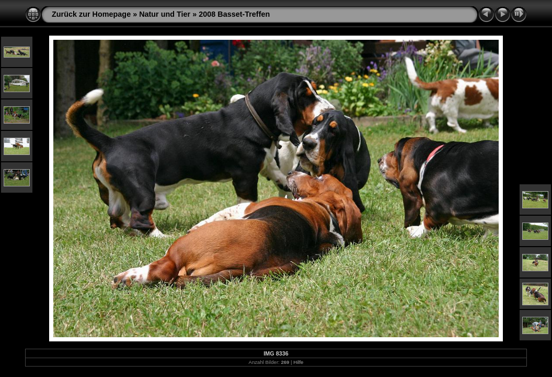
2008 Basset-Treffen (234, 14)
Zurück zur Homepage (91, 14)
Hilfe (298, 362)
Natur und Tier (164, 14)
